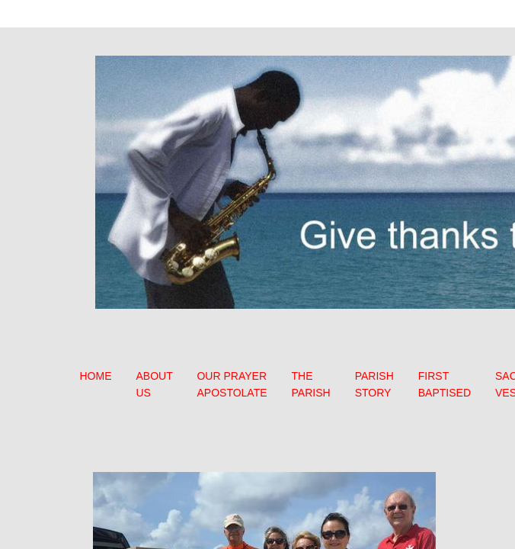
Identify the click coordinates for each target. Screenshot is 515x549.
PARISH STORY (374, 384)
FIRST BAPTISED (444, 384)
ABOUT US (154, 384)
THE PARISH (311, 384)
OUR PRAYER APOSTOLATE (232, 384)
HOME (96, 376)
